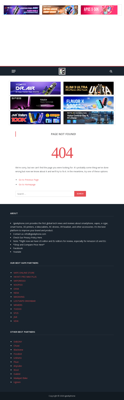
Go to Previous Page (29, 179)
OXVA (16, 288)
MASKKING (19, 296)
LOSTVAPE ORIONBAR (25, 301)
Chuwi (16, 345)
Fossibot (18, 353)
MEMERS (18, 305)
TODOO (17, 309)
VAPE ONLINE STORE (24, 272)
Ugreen (17, 382)
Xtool (16, 369)
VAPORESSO (20, 280)
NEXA (16, 292)
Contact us (18, 234)
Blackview (18, 349)
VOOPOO (18, 284)
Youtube (17, 251)
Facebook (18, 248)
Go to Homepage (27, 184)
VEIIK (16, 321)
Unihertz (18, 357)
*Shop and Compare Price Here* (29, 244)
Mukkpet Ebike (21, 378)
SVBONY (18, 341)
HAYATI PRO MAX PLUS (25, 276)
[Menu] (14, 71)
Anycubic (18, 365)
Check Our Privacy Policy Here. (27, 237)
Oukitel (17, 374)
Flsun (16, 361)
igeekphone (70, 396)
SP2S (16, 313)
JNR (15, 317)
